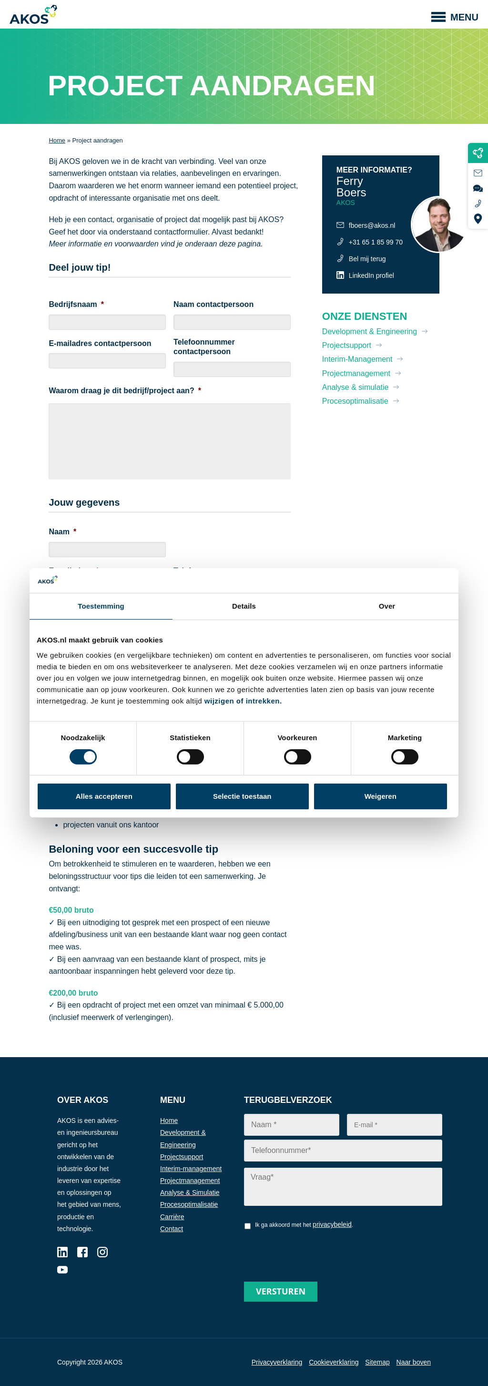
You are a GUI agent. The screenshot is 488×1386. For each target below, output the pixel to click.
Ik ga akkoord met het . (304, 1224)
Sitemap (377, 1362)
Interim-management (191, 1168)
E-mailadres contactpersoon (100, 343)
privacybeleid (332, 1224)
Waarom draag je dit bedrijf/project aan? (125, 391)
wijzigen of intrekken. (243, 701)
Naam (62, 532)
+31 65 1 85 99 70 (376, 242)
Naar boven (413, 1362)
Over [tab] (387, 606)
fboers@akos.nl (372, 225)
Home (57, 140)
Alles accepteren (104, 796)
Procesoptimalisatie (355, 401)
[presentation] (316, 1252)
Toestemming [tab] (101, 606)
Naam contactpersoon (213, 304)
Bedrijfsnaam (76, 304)
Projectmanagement (356, 373)
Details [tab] (244, 606)
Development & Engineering (369, 331)
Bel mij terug (367, 259)
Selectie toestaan (242, 796)
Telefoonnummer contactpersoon (204, 347)
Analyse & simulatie (355, 387)
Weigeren (380, 796)
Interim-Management (357, 359)
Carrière (172, 1217)
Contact (171, 1229)
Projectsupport (346, 345)
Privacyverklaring (277, 1362)
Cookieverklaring (333, 1362)
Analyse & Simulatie (190, 1192)
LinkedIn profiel (371, 275)
